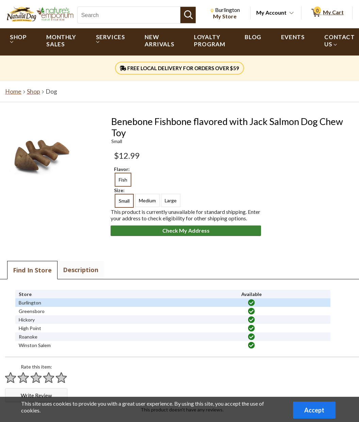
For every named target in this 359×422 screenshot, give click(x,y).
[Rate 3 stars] (36, 377)
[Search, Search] (129, 15)
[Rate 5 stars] (61, 377)
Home (13, 91)
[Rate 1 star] (11, 377)
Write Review (36, 395)
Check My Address (186, 230)
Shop (33, 91)
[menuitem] (18, 42)
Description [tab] (80, 270)
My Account (271, 12)
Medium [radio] (147, 200)
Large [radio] (171, 200)
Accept (314, 410)
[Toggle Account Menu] (292, 13)
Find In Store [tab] (32, 270)
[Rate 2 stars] (23, 377)
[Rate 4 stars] (49, 377)
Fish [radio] (123, 180)
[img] (251, 302)
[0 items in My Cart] (327, 13)
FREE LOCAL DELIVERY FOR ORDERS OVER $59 (179, 68)
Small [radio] (124, 201)
